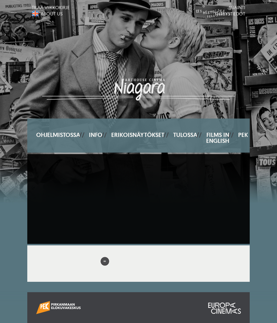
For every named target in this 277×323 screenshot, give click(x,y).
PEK (243, 135)
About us (52, 14)
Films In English (217, 138)
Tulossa (185, 135)
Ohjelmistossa (58, 135)
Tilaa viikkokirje (51, 7)
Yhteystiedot (229, 14)
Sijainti (237, 7)
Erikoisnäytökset (137, 135)
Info (95, 135)
